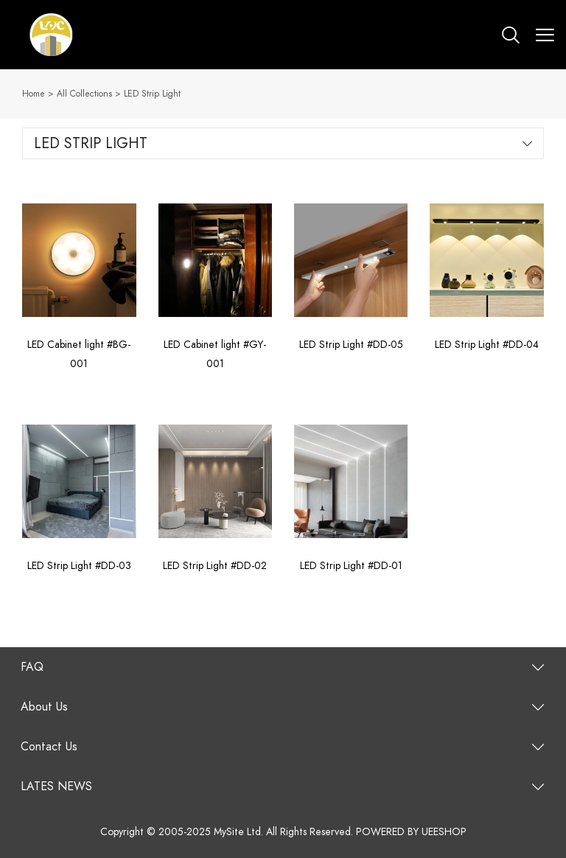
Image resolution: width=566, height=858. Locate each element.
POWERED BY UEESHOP (411, 832)
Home (33, 94)
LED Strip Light (152, 94)
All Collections (84, 94)
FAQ (32, 667)
